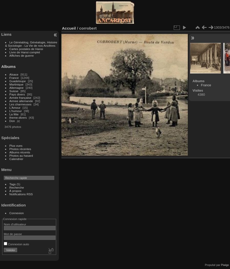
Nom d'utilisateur (15, 224)
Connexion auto (16, 244)
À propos (15, 190)
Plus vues (16, 145)
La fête (14, 114)
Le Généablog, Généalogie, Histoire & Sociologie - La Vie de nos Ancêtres (31, 44)
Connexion (16, 213)
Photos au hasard (21, 155)
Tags (12, 184)
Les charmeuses (20, 104)
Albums (8, 66)
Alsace (13, 74)
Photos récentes (20, 149)
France (14, 77)
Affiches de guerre (21, 55)
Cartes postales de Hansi (26, 49)
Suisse (13, 91)
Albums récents (19, 152)
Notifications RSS (21, 194)
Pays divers (17, 94)
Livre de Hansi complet (24, 52)
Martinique (16, 84)
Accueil (69, 28)
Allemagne (16, 87)
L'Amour (14, 107)
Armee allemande (21, 101)
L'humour (15, 111)
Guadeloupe (17, 81)
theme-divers (18, 117)
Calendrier (16, 159)
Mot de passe (13, 234)
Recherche (16, 187)
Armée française (20, 97)
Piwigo (225, 264)
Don (12, 121)
